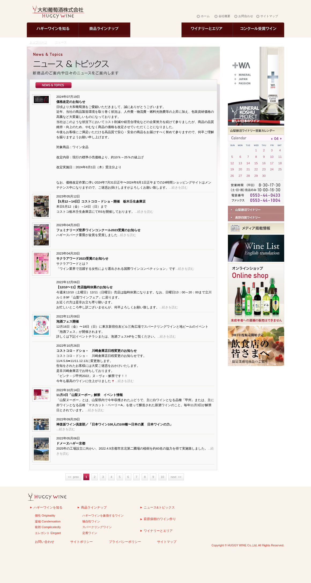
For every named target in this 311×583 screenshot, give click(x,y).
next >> (176, 477)
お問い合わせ (44, 541)
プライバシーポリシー (125, 541)
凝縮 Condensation (47, 521)
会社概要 (224, 16)
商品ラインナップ (94, 507)
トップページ (38, 42)
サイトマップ (269, 16)
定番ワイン (89, 533)
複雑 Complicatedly (48, 527)
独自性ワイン (91, 521)
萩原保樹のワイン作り (160, 519)
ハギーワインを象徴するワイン (103, 515)
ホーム (205, 16)
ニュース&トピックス (159, 507)
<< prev (73, 477)
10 (162, 477)
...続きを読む (178, 187)
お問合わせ (245, 16)
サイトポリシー (81, 541)
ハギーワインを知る (48, 507)
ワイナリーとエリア (158, 530)
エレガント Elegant (48, 533)
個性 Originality (45, 515)
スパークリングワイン (97, 527)
